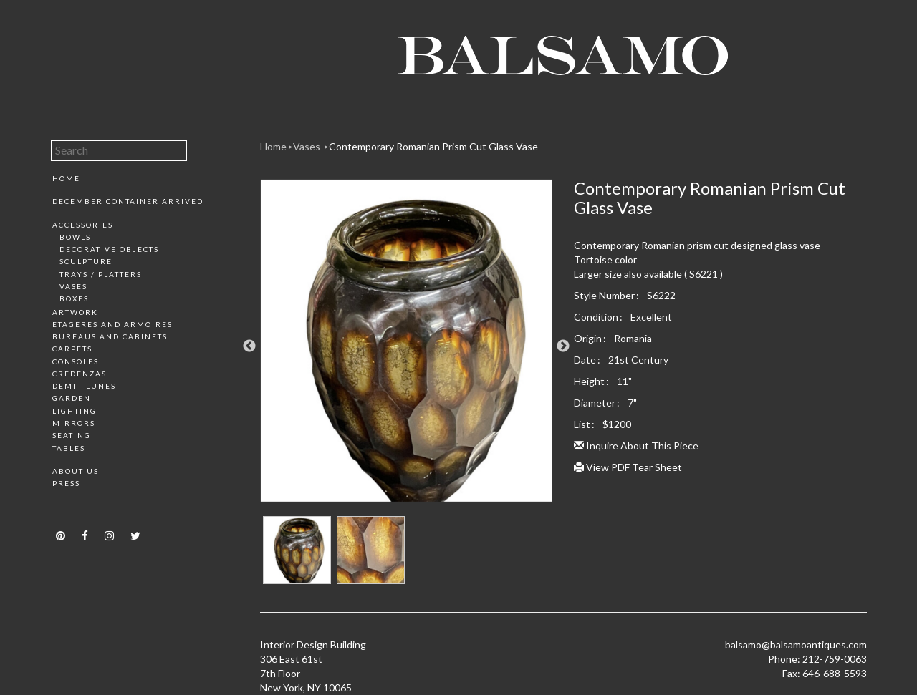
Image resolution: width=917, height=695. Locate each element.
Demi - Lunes (84, 385)
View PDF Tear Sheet (628, 467)
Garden (71, 398)
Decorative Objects (109, 249)
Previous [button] (249, 346)
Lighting (74, 411)
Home (66, 178)
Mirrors (73, 423)
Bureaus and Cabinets (110, 336)
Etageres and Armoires (112, 324)
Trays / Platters (100, 274)
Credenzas (79, 373)
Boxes (74, 298)
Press (66, 483)
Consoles (75, 361)
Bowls (75, 237)
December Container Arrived (127, 201)
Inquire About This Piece (636, 445)
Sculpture (85, 261)
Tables (68, 448)
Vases (73, 286)
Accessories (82, 224)
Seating (71, 435)
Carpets (72, 348)
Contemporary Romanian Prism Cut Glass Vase (433, 146)
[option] (406, 346)
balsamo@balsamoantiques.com (796, 644)
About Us (75, 471)
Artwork (75, 312)
